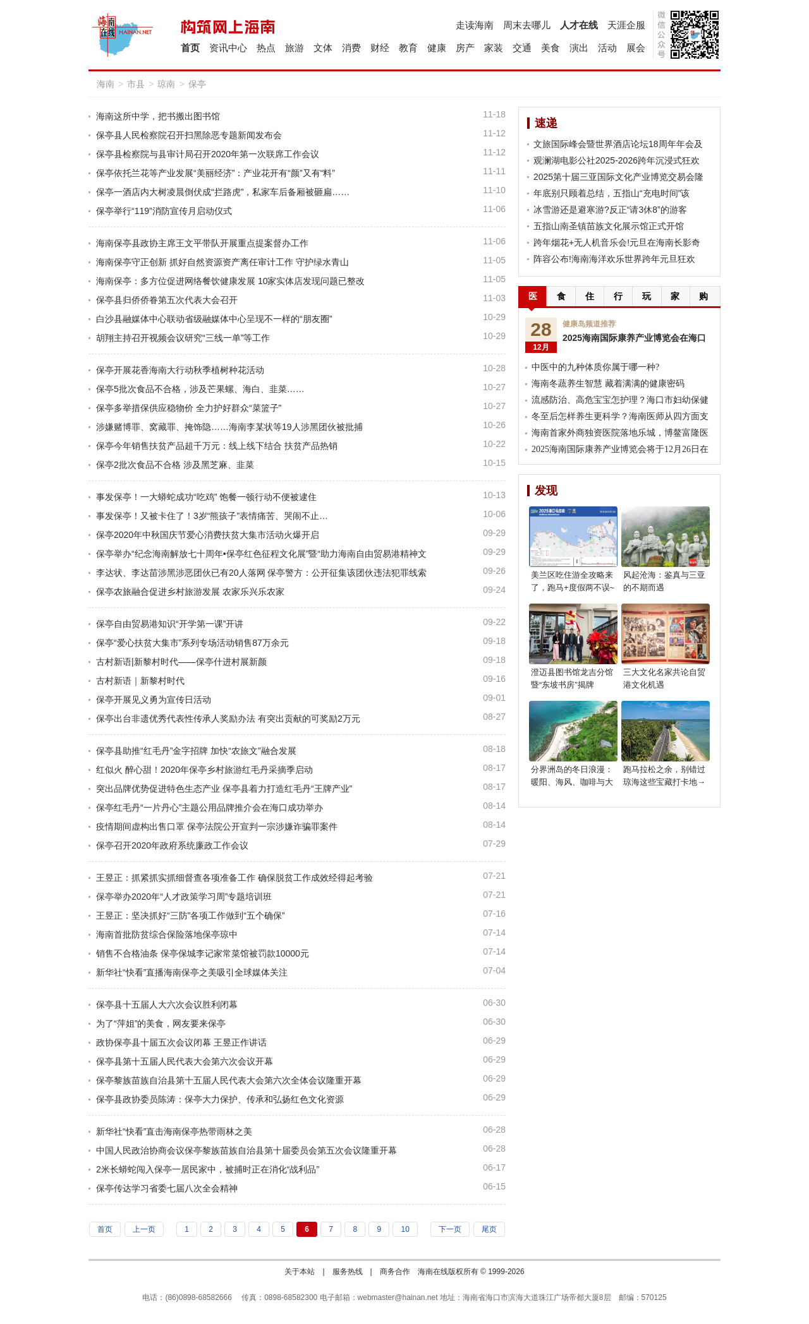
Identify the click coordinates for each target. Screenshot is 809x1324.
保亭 (197, 84)
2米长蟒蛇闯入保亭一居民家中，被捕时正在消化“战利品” (207, 1169)
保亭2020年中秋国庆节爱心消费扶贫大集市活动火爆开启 (207, 535)
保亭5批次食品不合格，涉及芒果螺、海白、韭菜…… (200, 389)
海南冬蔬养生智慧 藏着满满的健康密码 (608, 383)
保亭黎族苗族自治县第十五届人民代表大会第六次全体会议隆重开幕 (229, 1080)
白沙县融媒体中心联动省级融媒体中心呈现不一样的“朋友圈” (214, 319)
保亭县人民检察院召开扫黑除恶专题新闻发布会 (189, 135)
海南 (105, 84)
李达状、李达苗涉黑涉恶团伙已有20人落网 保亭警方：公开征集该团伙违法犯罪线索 (261, 573)
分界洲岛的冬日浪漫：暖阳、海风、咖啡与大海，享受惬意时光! (572, 782)
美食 (550, 47)
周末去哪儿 (526, 25)
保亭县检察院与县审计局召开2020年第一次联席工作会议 (207, 154)
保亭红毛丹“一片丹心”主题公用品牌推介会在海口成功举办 (209, 807)
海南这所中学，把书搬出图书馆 (158, 116)
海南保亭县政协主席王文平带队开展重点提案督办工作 (202, 243)
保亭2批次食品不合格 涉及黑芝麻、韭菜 (175, 465)
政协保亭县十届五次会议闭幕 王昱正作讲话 (181, 1042)
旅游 (294, 47)
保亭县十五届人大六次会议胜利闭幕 (167, 1004)
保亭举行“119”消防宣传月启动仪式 (164, 211)
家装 (493, 47)
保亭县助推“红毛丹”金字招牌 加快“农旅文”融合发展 (196, 751)
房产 (465, 47)
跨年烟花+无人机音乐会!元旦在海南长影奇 (616, 242)
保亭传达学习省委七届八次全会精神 (167, 1188)
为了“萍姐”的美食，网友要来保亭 (161, 1023)
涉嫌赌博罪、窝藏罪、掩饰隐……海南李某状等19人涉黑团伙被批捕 (229, 427)
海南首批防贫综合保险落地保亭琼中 (167, 934)
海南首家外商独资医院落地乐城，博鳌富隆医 (620, 433)
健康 (436, 47)
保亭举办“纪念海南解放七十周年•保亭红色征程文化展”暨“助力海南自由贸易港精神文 (261, 554)
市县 (136, 84)
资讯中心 (228, 47)
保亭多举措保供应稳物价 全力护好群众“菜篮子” (188, 408)
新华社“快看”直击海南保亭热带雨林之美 (174, 1131)
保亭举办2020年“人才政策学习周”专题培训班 (184, 897)
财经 (379, 47)
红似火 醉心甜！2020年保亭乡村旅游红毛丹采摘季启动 (204, 770)
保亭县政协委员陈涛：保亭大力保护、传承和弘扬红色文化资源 (220, 1099)
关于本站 (299, 1271)
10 (405, 1229)
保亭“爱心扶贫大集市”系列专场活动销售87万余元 (192, 643)
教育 (408, 47)
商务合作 (395, 1271)
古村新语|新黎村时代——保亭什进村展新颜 (181, 662)
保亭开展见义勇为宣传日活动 (153, 700)
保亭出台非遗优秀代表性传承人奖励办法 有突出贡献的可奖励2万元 (228, 718)
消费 (351, 47)
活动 (607, 47)
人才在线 (579, 25)
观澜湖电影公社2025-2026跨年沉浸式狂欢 (616, 160)
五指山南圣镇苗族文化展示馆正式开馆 (608, 226)
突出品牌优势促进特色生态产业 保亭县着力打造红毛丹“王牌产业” (224, 789)
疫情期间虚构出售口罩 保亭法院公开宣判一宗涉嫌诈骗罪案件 (217, 826)
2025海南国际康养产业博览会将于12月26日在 (620, 449)
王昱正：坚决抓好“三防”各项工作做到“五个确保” (190, 915)
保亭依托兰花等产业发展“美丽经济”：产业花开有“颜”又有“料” (215, 173)
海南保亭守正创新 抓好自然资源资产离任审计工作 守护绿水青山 (222, 262)
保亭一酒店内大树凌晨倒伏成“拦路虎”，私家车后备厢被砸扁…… (223, 192)
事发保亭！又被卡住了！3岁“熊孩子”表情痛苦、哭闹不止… (212, 516)
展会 (635, 47)
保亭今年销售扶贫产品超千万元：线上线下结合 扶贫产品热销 (217, 446)
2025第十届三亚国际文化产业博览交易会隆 (618, 177)
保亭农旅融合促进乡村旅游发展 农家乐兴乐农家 (190, 592)
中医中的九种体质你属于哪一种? (595, 367)
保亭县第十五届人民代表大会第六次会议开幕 (184, 1061)
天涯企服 (626, 25)
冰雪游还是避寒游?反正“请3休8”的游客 (610, 210)
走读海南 (475, 25)
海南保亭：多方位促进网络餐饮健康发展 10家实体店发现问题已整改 (230, 281)
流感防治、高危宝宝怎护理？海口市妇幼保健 (620, 400)
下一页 (450, 1229)
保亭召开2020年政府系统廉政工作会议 (172, 845)
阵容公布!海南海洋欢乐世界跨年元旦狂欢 (614, 259)
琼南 (166, 84)
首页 (190, 47)
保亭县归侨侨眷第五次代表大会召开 (167, 300)
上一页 (144, 1229)
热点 (266, 47)
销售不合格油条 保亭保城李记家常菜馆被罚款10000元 (202, 953)
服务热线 (347, 1271)
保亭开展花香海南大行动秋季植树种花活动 (180, 370)
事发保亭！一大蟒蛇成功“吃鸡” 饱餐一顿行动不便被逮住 (206, 497)
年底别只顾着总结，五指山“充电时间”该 (611, 193)
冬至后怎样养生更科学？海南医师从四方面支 (620, 416)
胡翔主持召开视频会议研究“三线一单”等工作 (183, 338)
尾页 (489, 1229)
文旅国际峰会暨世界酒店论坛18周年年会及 (618, 144)
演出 (578, 47)
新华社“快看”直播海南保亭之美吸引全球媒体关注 (192, 972)
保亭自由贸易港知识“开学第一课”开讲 (169, 624)
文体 (322, 47)
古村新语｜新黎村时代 (140, 681)
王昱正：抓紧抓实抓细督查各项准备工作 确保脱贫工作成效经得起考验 (234, 878)
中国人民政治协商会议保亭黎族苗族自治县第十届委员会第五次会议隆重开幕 (246, 1150)
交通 (522, 47)
